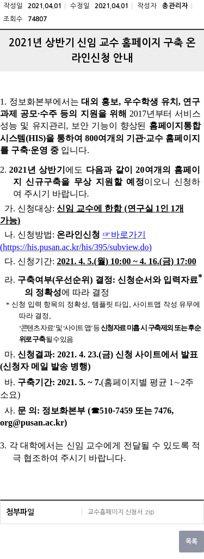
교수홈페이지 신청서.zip (121, 512)
